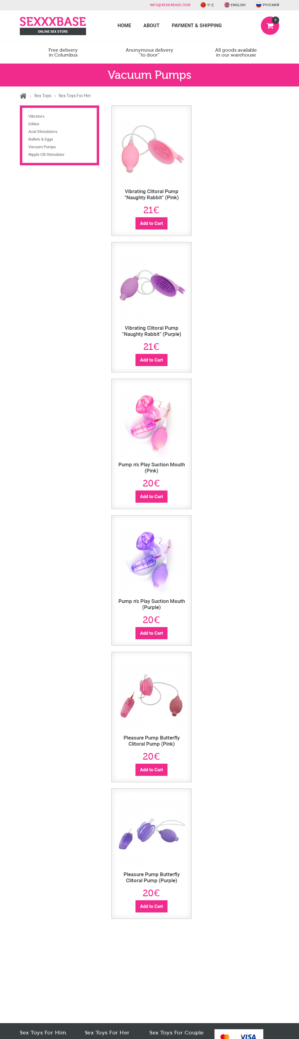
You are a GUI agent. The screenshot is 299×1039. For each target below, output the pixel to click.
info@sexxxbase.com (170, 5)
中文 (207, 5)
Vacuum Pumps (42, 147)
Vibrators (36, 116)
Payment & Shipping (197, 25)
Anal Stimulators (42, 131)
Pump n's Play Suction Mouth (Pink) (151, 467)
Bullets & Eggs (40, 139)
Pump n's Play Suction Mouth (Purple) (151, 604)
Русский (267, 5)
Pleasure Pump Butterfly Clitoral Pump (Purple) (152, 877)
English (235, 5)
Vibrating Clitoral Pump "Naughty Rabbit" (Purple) (151, 331)
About (151, 25)
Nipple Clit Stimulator (46, 154)
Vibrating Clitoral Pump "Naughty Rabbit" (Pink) (151, 194)
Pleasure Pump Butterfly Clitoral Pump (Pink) (152, 741)
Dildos (33, 124)
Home (124, 25)
